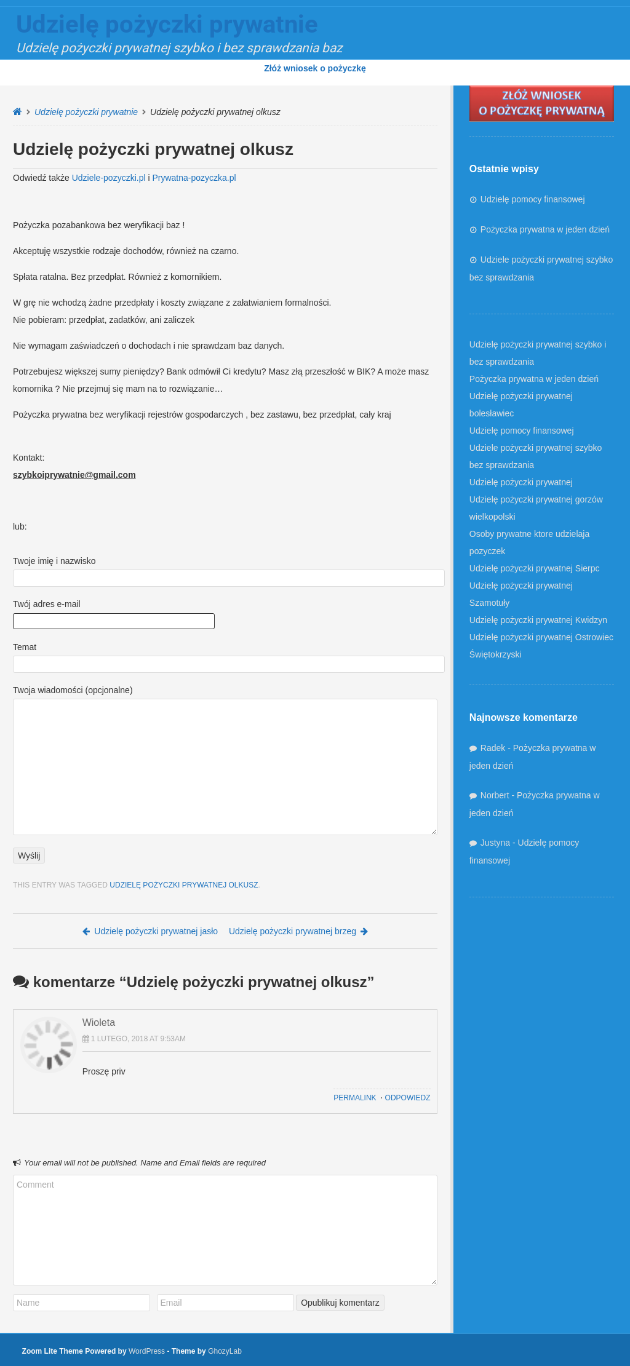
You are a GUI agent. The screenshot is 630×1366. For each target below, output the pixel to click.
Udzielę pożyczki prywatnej (521, 482)
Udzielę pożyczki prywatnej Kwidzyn (538, 620)
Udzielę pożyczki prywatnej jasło (150, 931)
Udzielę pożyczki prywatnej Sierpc (534, 568)
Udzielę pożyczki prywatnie (86, 112)
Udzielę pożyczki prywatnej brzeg (298, 931)
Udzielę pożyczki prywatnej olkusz (184, 885)
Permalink (354, 1098)
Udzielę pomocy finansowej (532, 199)
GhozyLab (225, 1351)
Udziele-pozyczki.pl (109, 178)
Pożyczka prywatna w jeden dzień (545, 229)
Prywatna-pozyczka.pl (194, 178)
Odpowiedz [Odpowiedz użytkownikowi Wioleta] (408, 1098)
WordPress (147, 1351)
